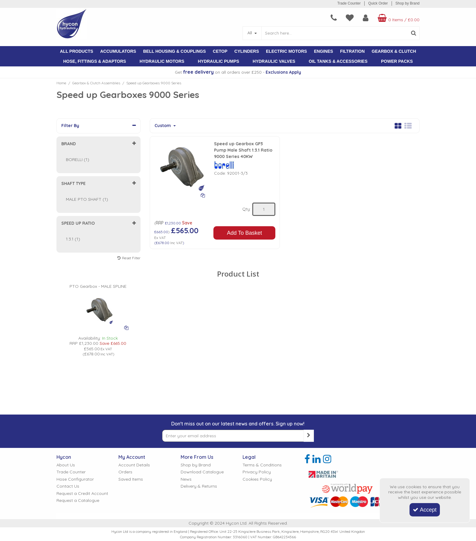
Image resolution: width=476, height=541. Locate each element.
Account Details (134, 401)
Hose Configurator (75, 415)
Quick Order (378, 3)
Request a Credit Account (82, 430)
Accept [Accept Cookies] (425, 510)
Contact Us (67, 422)
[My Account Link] (365, 18)
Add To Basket (244, 233)
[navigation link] (333, 18)
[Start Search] (414, 33)
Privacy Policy (257, 408)
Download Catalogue (202, 408)
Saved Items (130, 415)
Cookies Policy (257, 415)
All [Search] (250, 32)
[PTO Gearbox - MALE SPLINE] (98, 275)
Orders (125, 408)
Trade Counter (349, 3)
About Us (65, 401)
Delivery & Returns (199, 422)
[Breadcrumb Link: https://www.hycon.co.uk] (61, 83)
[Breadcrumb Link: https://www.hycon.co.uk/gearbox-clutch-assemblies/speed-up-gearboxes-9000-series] (153, 83)
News (186, 415)
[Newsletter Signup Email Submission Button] (309, 372)
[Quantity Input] (263, 209)
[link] (307, 395)
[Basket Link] (398, 18)
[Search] (334, 33)
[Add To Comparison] (203, 195)
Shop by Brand (408, 3)
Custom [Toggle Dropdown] (163, 125)
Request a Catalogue (77, 437)
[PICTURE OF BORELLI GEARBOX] (98, 298)
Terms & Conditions (262, 401)
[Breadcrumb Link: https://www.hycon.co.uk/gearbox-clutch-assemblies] (96, 83)
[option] (98, 309)
